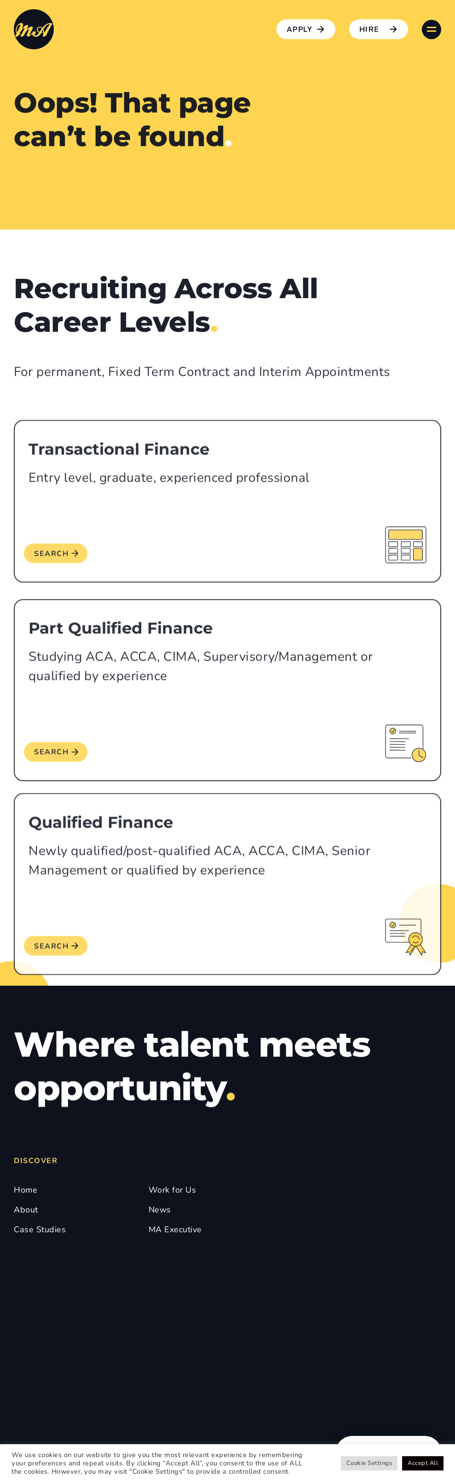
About (26, 1209)
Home (25, 1189)
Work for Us (172, 1189)
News (160, 1209)
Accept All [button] (423, 1463)
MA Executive (175, 1229)
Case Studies (40, 1229)
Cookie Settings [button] (369, 1463)
